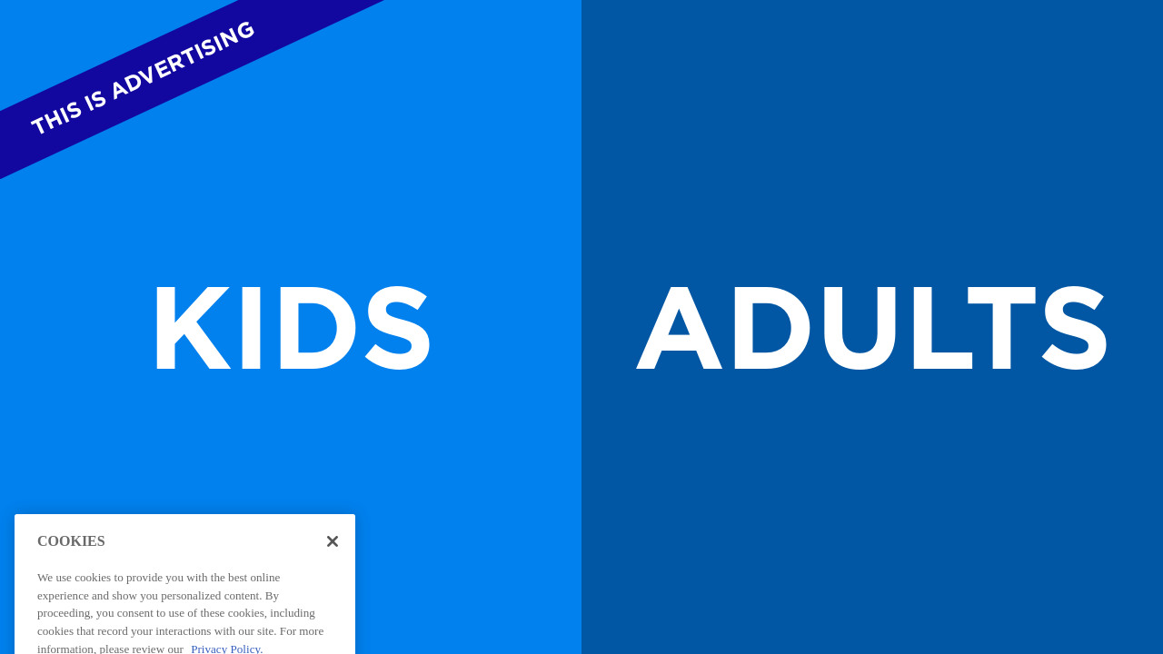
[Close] (333, 554)
